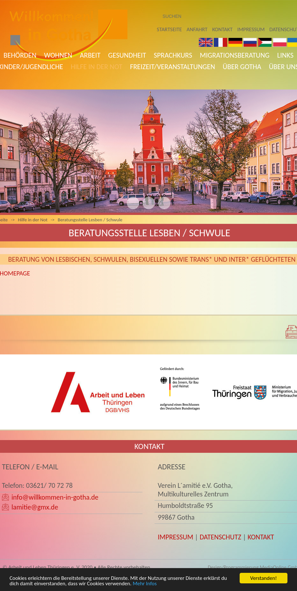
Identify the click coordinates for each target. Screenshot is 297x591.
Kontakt (222, 29)
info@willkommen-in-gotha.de (54, 497)
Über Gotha (242, 66)
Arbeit (90, 55)
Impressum (251, 29)
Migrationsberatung (235, 55)
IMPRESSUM (175, 537)
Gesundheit (127, 55)
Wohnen (58, 55)
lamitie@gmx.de (34, 507)
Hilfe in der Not (96, 66)
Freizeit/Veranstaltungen (172, 66)
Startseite (169, 29)
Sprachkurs (173, 55)
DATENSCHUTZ (220, 537)
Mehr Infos (144, 584)
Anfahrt (197, 29)
